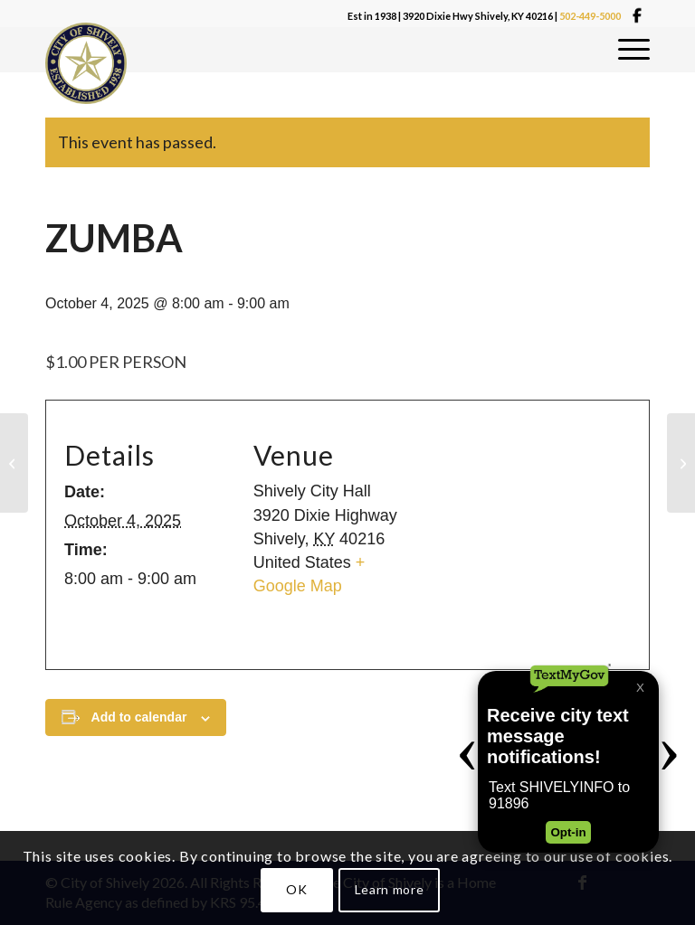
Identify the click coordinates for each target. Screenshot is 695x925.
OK (296, 889)
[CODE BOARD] (681, 463)
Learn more (389, 889)
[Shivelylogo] (86, 63)
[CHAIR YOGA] (14, 463)
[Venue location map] (525, 535)
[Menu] (634, 49)
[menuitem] (634, 49)
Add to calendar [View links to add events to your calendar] (139, 717)
